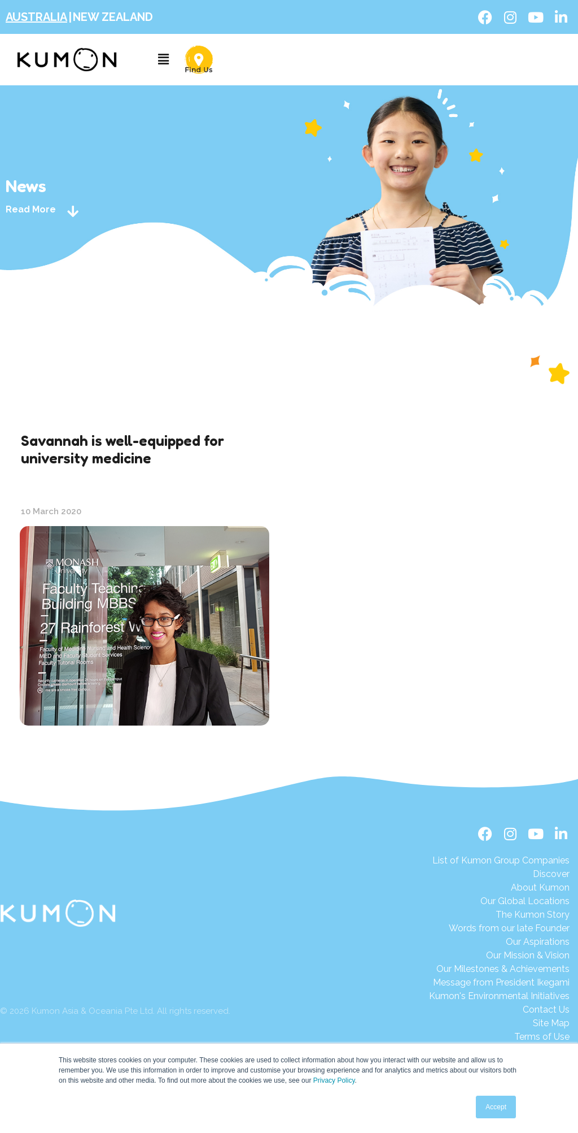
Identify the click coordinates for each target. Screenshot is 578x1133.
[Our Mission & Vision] (501, 955)
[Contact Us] (499, 1010)
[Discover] (501, 874)
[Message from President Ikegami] (499, 982)
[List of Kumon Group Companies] (501, 860)
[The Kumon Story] (501, 915)
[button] (163, 59)
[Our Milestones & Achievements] (499, 969)
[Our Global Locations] (501, 901)
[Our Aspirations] (501, 942)
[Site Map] (499, 1023)
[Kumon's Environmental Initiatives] (499, 996)
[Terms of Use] (499, 1037)
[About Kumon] (501, 888)
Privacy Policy (334, 1080)
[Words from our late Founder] (501, 928)
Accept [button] (495, 1107)
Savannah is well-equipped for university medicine (122, 449)
